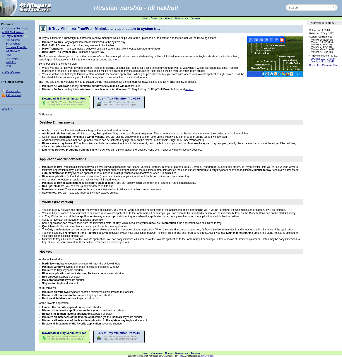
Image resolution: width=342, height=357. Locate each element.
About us (7, 109)
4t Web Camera (11, 72)
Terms (212, 356)
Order (168, 18)
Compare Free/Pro (16, 47)
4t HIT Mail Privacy (13, 32)
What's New (13, 51)
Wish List (11, 62)
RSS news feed (13, 95)
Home (144, 18)
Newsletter (181, 18)
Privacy (204, 356)
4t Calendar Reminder (15, 28)
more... (117, 59)
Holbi (181, 356)
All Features (13, 39)
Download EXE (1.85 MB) (323, 59)
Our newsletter (13, 91)
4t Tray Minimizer (12, 36)
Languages (12, 58)
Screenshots (13, 43)
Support (195, 18)
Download (156, 18)
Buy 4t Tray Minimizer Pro (323, 65)
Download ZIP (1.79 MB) (322, 61)
